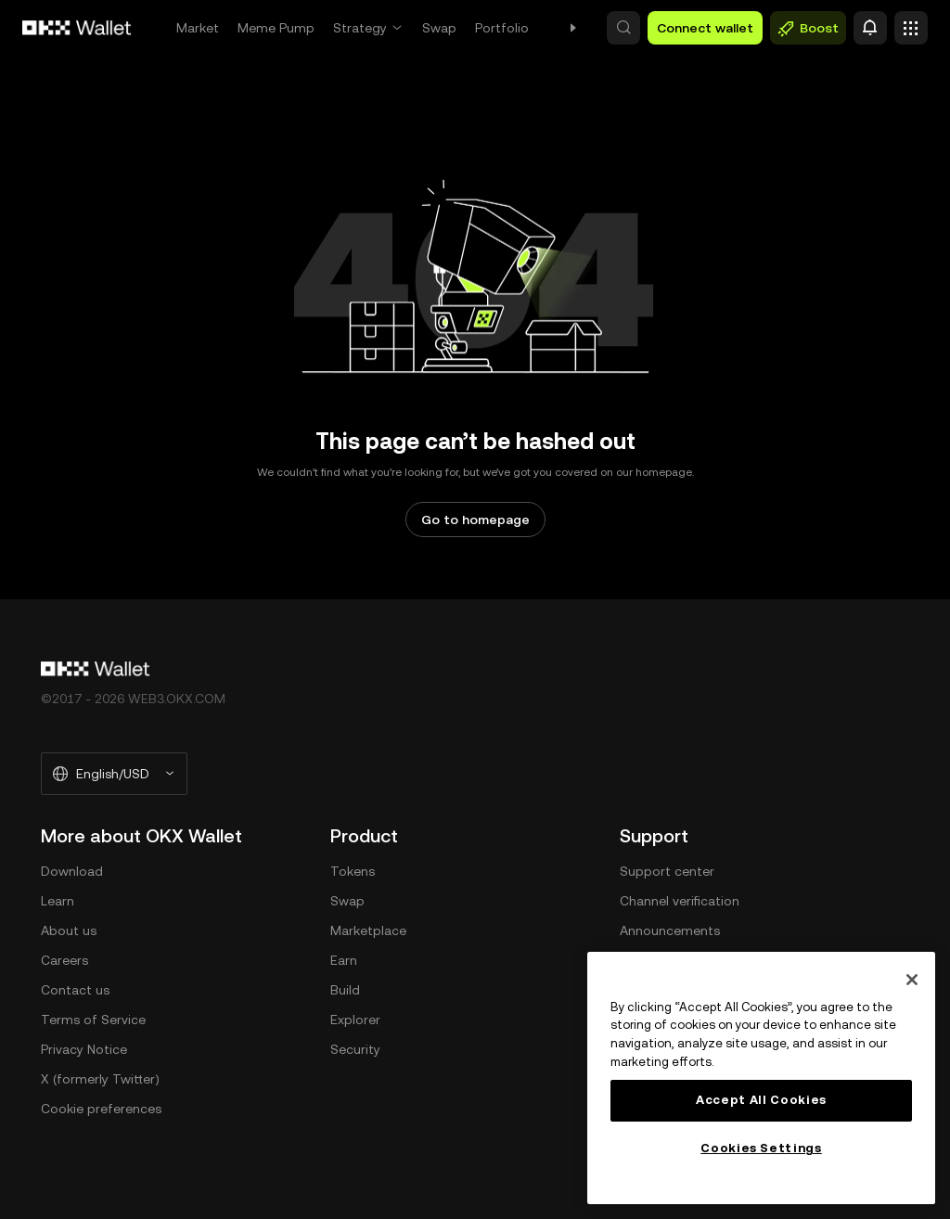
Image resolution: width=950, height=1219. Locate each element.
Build (345, 989)
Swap (439, 27)
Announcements (670, 930)
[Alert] (870, 28)
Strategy (360, 27)
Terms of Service (93, 1019)
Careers (64, 960)
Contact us (75, 989)
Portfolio (502, 27)
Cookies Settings (761, 1148)
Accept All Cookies (761, 1100)
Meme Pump (276, 27)
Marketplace (368, 930)
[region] (761, 1078)
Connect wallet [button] (705, 27)
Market (197, 27)
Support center (667, 871)
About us (68, 930)
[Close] (912, 979)
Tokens (352, 871)
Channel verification (679, 900)
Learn (57, 900)
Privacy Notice (84, 1049)
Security (355, 1049)
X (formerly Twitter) (100, 1078)
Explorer (355, 1019)
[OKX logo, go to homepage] (77, 27)
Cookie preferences (101, 1108)
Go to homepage (475, 519)
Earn (343, 960)
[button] (623, 28)
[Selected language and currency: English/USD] (114, 773)
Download (72, 871)
